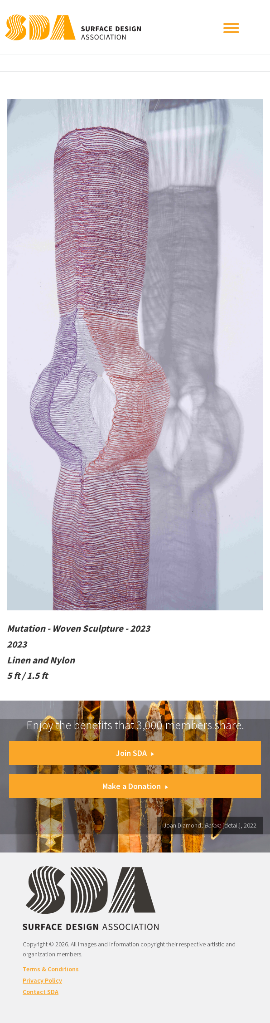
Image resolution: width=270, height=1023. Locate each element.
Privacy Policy (42, 980)
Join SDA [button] (135, 753)
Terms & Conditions (51, 969)
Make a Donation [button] (135, 786)
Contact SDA (40, 992)
